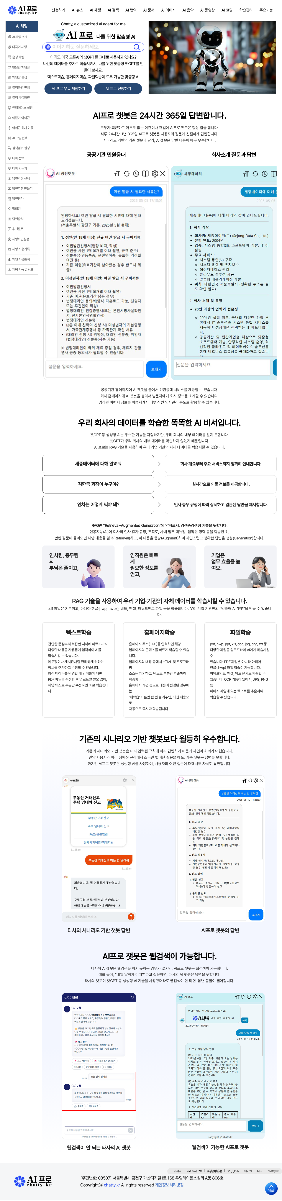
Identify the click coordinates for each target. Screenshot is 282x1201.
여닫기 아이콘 (21, 119)
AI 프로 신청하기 (118, 89)
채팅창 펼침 (19, 79)
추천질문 (17, 230)
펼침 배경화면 (21, 99)
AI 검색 (113, 10)
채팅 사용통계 (21, 261)
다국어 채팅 (19, 48)
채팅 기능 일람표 (22, 271)
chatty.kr (112, 1186)
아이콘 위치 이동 (22, 129)
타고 (259, 1172)
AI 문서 (148, 10)
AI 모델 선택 (19, 139)
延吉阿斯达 (214, 1172)
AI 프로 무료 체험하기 (67, 89)
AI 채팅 (95, 10)
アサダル (233, 1172)
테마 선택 (18, 159)
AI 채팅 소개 (19, 38)
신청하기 (58, 10)
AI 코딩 (226, 10)
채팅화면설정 (20, 240)
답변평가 (17, 200)
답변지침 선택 (21, 180)
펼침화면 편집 (21, 89)
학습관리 (245, 10)
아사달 (177, 1172)
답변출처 (17, 220)
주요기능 (266, 10)
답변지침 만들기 (22, 190)
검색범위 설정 (21, 149)
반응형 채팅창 (21, 69)
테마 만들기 (19, 170)
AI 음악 (187, 10)
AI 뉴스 (77, 10)
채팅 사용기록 (21, 250)
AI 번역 (130, 10)
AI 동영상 (207, 10)
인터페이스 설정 (22, 109)
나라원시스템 (194, 1172)
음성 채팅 (18, 58)
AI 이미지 (167, 10)
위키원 (248, 1172)
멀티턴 (16, 210)
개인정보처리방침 (169, 1186)
